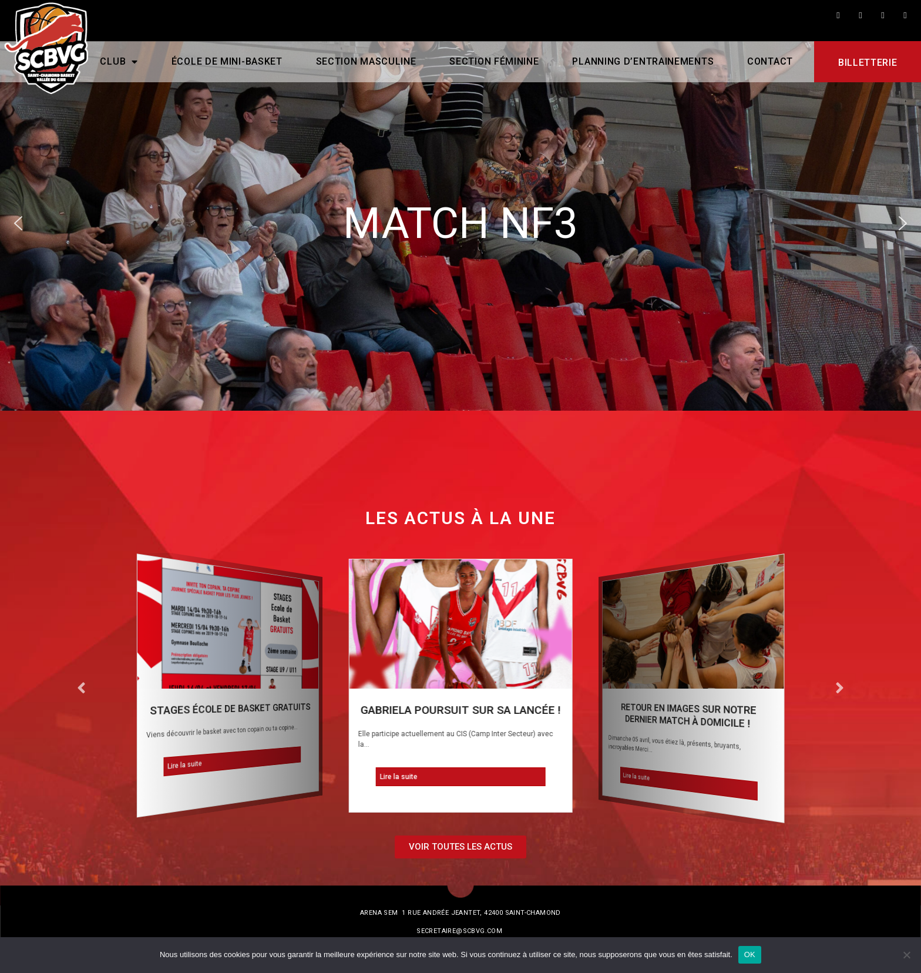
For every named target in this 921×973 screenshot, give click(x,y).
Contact (769, 61)
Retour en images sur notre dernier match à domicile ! (688, 715)
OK (749, 954)
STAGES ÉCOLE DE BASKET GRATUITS (230, 709)
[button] (18, 223)
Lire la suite (185, 764)
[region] (460, 223)
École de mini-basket (227, 61)
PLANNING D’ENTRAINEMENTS (642, 61)
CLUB (119, 61)
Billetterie (868, 62)
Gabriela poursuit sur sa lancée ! (460, 710)
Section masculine (366, 61)
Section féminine (494, 61)
